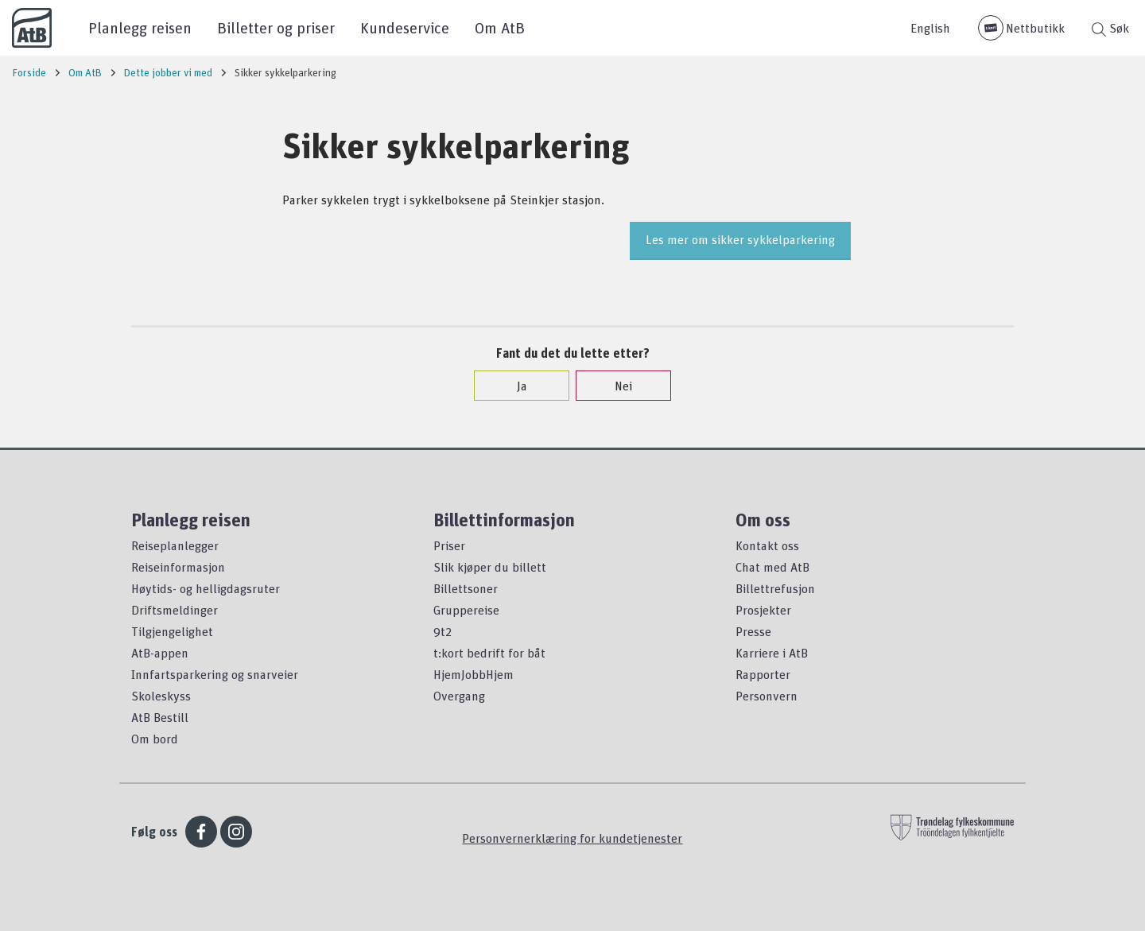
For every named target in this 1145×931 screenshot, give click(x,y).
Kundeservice (404, 27)
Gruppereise (466, 610)
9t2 (442, 631)
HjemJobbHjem (473, 674)
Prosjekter (763, 610)
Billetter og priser (276, 27)
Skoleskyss (161, 696)
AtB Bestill (159, 717)
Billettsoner (465, 588)
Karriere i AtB (772, 653)
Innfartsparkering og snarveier (214, 674)
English (930, 28)
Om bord (154, 739)
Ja (514, 386)
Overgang (459, 696)
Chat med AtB (772, 567)
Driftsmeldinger (174, 610)
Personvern (767, 696)
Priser (449, 545)
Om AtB (500, 27)
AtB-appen (159, 653)
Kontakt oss (767, 545)
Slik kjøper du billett (489, 567)
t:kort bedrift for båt (489, 653)
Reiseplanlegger (175, 545)
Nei (615, 386)
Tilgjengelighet (172, 631)
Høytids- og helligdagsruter (205, 588)
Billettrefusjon (775, 588)
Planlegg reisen (140, 27)
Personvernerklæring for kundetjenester (572, 838)
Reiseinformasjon (178, 567)
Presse (753, 631)
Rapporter (763, 674)
